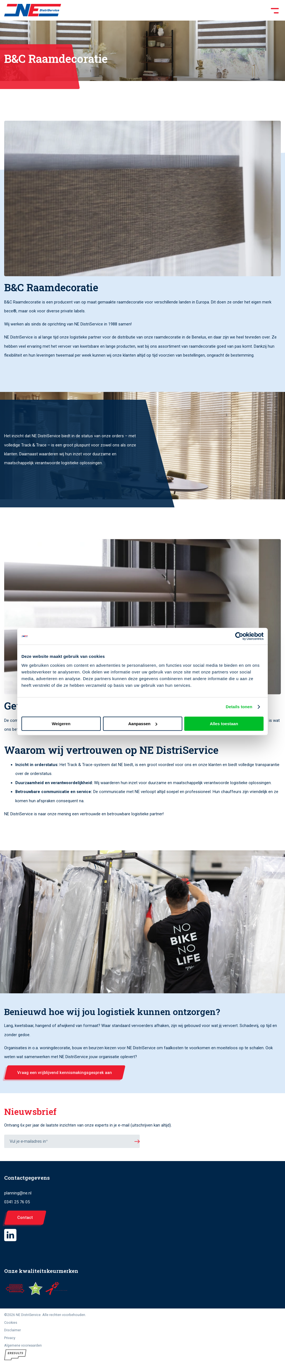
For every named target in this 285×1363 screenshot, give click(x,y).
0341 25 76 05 (17, 1201)
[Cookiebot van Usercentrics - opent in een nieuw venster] (239, 636)
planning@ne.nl (17, 1193)
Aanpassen (142, 723)
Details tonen (239, 706)
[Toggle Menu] (171, 10)
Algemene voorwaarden (23, 1345)
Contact (25, 1217)
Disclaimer (12, 1330)
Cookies (10, 1322)
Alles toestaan (224, 723)
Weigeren (61, 723)
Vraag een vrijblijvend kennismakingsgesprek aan (64, 1072)
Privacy (9, 1338)
